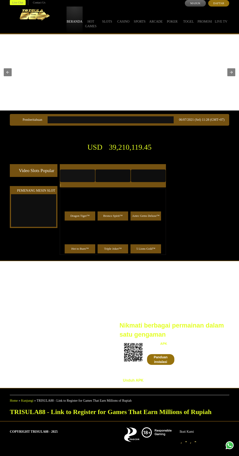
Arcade (156, 17)
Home (14, 400)
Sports (140, 17)
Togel (188, 17)
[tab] (77, 175)
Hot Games (91, 19)
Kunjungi (27, 400)
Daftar (218, 3)
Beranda (75, 17)
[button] (8, 72)
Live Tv (221, 17)
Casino (123, 17)
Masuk (195, 3)
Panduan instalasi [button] (161, 359)
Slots (107, 17)
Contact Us (39, 2)
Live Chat (17, 2)
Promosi (204, 17)
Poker (172, 17)
